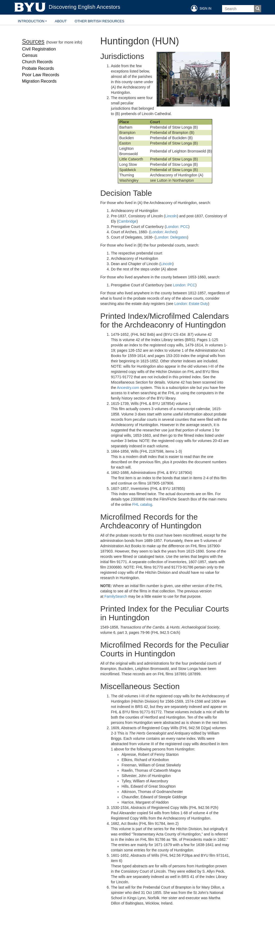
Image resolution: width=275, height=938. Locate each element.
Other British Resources (99, 21)
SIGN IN (200, 8)
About (61, 21)
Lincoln (171, 216)
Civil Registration (39, 49)
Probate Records (38, 68)
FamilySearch (115, 596)
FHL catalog (142, 504)
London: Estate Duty (191, 304)
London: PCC (177, 226)
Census (30, 55)
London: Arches (163, 232)
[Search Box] (238, 8)
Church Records (37, 62)
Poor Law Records (40, 74)
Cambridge (127, 221)
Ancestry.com (128, 387)
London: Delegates (171, 237)
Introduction (31, 21)
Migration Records (39, 81)
